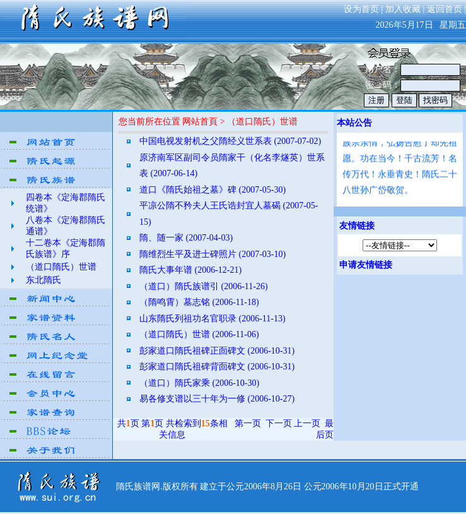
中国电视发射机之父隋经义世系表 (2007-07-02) (230, 141)
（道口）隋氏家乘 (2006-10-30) (199, 383)
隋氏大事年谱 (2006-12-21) (190, 270)
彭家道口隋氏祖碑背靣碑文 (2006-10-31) (216, 366)
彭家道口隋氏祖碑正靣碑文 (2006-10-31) (216, 351)
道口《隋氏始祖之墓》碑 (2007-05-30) (212, 189)
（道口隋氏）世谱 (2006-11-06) (199, 334)
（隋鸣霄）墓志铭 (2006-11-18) (199, 302)
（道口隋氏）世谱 (61, 267)
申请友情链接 (365, 265)
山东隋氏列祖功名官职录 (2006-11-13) (212, 318)
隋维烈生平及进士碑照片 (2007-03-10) (212, 254)
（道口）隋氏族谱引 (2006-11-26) (203, 286)
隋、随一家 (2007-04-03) (186, 237)
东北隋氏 (43, 280)
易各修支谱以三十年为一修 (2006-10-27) (216, 398)
